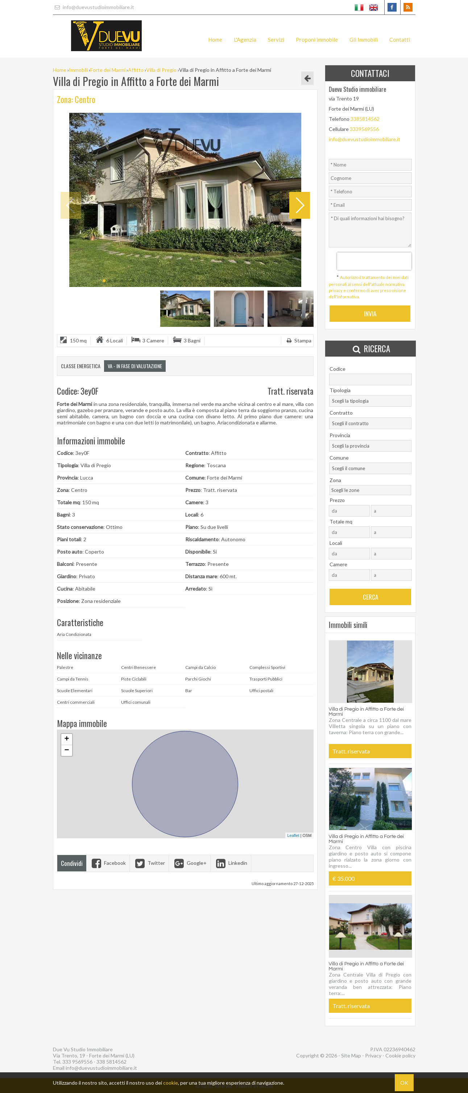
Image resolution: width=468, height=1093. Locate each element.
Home (215, 39)
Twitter (149, 863)
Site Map (351, 1055)
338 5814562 (111, 1062)
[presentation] (374, 261)
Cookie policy (400, 1055)
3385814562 (365, 119)
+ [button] (66, 739)
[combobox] (370, 401)
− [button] (66, 750)
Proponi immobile (317, 39)
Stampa (298, 340)
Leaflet (293, 835)
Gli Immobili (363, 39)
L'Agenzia (245, 39)
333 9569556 (77, 1062)
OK (404, 1083)
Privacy (373, 1055)
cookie (170, 1083)
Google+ (190, 863)
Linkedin (230, 863)
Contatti (399, 39)
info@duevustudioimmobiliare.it (93, 7)
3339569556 (364, 129)
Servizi (276, 39)
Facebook (108, 863)
